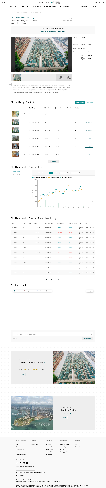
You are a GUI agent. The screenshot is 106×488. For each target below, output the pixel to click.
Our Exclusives (20, 448)
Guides (62, 448)
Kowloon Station (25, 12)
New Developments (21, 453)
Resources (63, 440)
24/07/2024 (15, 266)
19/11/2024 (15, 241)
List (17, 451)
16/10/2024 (15, 246)
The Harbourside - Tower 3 (35, 113)
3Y (39, 172)
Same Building (80, 101)
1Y (35, 172)
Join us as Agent (35, 446)
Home (12, 12)
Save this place (87, 337)
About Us (49, 440)
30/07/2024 (15, 261)
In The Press (49, 453)
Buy (17, 443)
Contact (89, 113)
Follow (22, 374)
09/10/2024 (15, 251)
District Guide (74, 413)
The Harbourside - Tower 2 (35, 129)
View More (53, 160)
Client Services (21, 440)
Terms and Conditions (28, 479)
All (51, 172)
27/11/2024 (15, 236)
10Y (47, 172)
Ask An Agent (63, 446)
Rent (17, 446)
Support (78, 440)
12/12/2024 (15, 226)
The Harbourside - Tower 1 (35, 121)
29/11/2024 (15, 231)
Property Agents (50, 448)
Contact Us (78, 446)
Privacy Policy (19, 479)
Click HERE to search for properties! (53, 30)
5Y (42, 172)
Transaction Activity (18, 174)
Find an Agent (34, 443)
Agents (33, 440)
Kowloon (17, 12)
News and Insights (65, 443)
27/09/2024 (15, 256)
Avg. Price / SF (16, 170)
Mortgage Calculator (65, 451)
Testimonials (49, 451)
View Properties (65, 413)
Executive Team (50, 446)
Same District (90, 101)
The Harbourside (34, 12)
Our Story (48, 443)
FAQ (76, 443)
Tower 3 (41, 12)
